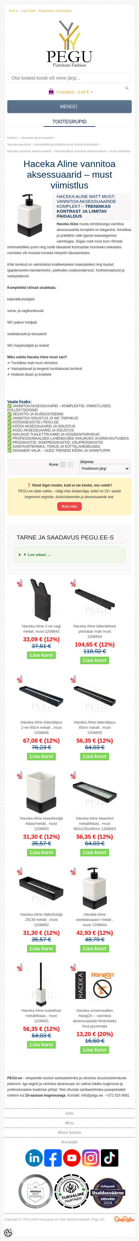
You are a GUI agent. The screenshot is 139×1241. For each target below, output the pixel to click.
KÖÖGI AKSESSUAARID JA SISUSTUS (44, 426)
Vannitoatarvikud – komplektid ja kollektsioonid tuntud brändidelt (52, 144)
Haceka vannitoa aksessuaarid (29, 151)
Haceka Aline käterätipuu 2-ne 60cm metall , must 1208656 (41, 727)
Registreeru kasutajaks (55, 10)
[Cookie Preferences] (8, 1233)
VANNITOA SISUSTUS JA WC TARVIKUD (45, 418)
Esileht (12, 137)
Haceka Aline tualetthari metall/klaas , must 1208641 (41, 1015)
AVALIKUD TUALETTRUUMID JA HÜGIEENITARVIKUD (56, 434)
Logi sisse (28, 10)
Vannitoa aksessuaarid (37, 137)
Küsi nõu (69, 506)
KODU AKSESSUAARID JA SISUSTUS (43, 430)
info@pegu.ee (92, 1095)
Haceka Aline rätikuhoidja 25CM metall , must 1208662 (41, 919)
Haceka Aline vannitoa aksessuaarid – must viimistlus (92, 151)
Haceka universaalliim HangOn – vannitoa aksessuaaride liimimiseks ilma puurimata (95, 1018)
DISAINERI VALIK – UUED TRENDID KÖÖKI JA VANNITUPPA (62, 451)
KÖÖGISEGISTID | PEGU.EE (35, 422)
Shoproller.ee (124, 1219)
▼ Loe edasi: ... (37, 554)
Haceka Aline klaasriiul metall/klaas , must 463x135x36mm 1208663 (94, 823)
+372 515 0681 (117, 1095)
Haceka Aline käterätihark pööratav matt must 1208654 (94, 631)
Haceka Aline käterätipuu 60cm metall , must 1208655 (95, 727)
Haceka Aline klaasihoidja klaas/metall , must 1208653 (41, 823)
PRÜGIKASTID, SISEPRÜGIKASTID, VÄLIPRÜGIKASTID (58, 442)
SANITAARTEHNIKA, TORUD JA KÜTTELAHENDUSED (56, 447)
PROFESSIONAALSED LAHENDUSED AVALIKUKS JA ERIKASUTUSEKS (71, 438)
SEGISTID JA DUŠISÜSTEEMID (38, 414)
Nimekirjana (62, 464)
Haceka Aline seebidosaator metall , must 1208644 (94, 919)
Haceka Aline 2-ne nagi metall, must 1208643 (41, 629)
